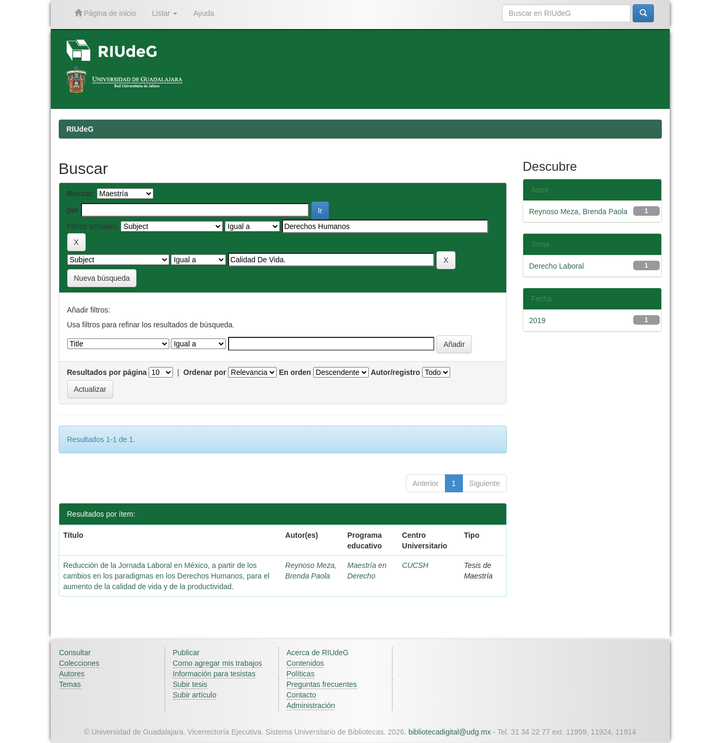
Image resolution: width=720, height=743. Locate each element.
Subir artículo (194, 695)
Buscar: (81, 193)
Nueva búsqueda (102, 278)
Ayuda (203, 13)
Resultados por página (107, 372)
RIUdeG (80, 129)
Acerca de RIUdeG (318, 652)
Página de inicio (105, 12)
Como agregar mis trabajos (217, 663)
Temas (70, 684)
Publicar (186, 652)
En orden (295, 372)
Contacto (301, 695)
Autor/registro (395, 372)
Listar (164, 13)
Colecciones (79, 663)
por (73, 210)
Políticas (301, 673)
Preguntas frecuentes (322, 684)
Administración (311, 705)
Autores (72, 673)
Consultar (75, 652)
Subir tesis (190, 684)
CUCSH (415, 565)
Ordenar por (205, 372)
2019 (537, 320)
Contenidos (305, 663)
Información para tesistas (214, 673)
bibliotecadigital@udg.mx (449, 732)
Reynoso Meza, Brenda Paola (578, 211)
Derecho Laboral (556, 266)
